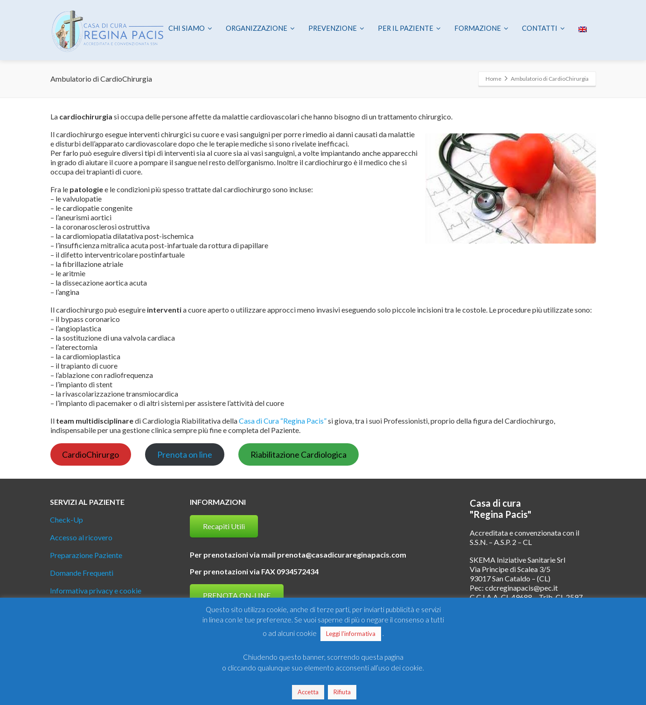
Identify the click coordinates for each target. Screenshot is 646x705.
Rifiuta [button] (342, 692)
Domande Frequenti (81, 572)
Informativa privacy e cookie (95, 590)
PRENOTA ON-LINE (237, 595)
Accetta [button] (308, 692)
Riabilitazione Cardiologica (298, 454)
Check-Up (66, 519)
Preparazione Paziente (86, 555)
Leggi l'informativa (350, 633)
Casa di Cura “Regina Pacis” (282, 420)
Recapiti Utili (224, 526)
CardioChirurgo (90, 454)
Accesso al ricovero (81, 537)
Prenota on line (184, 454)
